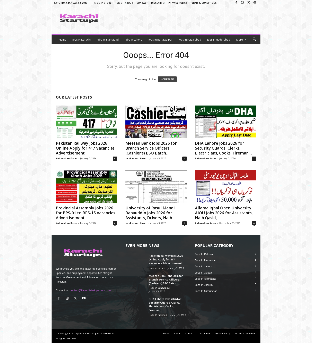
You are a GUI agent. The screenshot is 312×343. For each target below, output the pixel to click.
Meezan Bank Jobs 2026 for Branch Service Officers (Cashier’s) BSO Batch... (151, 148)
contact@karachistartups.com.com (90, 290)
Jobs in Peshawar (205, 260)
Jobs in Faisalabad (190, 39)
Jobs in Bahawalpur (160, 39)
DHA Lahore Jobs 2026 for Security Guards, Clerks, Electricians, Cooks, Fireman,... (223, 148)
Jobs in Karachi (81, 39)
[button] (254, 39)
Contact (142, 2)
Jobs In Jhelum (204, 284)
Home (118, 2)
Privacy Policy (177, 2)
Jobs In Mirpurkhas (206, 291)
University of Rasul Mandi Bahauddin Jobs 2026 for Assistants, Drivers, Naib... (150, 212)
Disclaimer (158, 2)
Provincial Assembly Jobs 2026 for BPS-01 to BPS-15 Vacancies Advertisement (85, 212)
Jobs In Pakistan (158, 314)
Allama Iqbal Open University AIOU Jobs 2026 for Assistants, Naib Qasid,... (224, 212)
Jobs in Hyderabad (218, 39)
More (241, 39)
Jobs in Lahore (133, 39)
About (129, 2)
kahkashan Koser (66, 158)
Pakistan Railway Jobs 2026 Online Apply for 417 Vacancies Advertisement (85, 148)
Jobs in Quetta (203, 272)
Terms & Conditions (203, 2)
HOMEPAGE (167, 79)
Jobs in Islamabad (108, 39)
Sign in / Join (102, 2)
